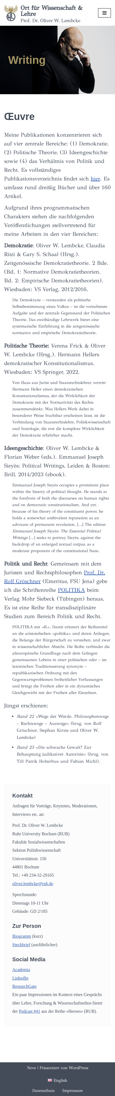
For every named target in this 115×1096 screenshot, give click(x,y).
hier (95, 178)
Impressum (72, 1090)
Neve (31, 1067)
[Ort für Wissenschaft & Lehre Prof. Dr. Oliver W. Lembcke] (47, 13)
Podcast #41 (29, 1011)
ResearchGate (24, 986)
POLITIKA (71, 590)
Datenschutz (43, 1090)
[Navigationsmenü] (104, 13)
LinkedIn (20, 978)
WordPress (78, 1067)
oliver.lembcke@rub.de (32, 883)
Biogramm (21, 936)
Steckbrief (21, 944)
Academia (21, 969)
